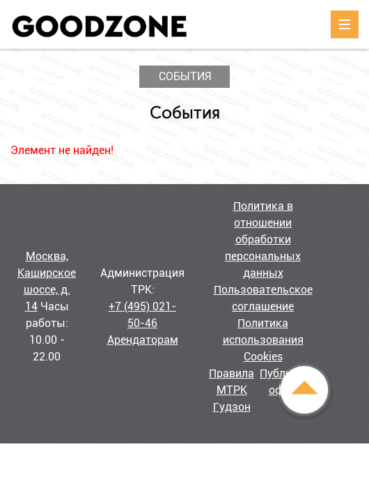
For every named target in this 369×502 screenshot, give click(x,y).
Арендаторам (142, 340)
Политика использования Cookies (263, 340)
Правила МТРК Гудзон (231, 390)
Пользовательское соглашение (263, 298)
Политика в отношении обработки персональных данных (263, 239)
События (185, 76)
